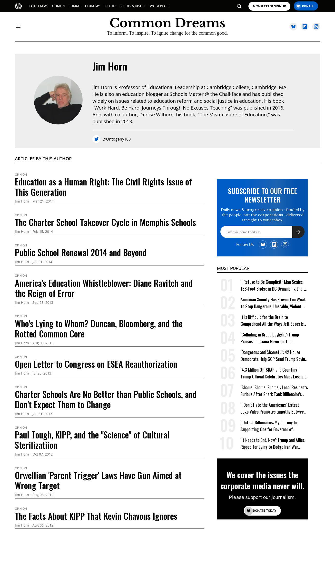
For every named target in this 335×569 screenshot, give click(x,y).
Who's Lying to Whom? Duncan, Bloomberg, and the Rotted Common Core (99, 328)
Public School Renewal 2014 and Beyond (81, 252)
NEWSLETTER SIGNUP (269, 6)
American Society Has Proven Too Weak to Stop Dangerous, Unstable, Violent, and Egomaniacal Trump (273, 303)
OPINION (58, 6)
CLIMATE (75, 6)
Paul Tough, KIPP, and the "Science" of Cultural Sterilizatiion (92, 439)
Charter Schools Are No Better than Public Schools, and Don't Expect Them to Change (106, 399)
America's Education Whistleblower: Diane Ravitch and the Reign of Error (104, 287)
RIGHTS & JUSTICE (133, 6)
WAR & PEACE (159, 6)
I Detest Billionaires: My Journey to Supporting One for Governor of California (269, 426)
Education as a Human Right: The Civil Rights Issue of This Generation (103, 186)
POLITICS (110, 6)
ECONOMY (92, 6)
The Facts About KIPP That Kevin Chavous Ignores (96, 515)
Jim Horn (109, 66)
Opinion (21, 174)
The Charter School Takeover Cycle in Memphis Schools (105, 222)
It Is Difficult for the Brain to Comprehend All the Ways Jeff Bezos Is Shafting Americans (272, 320)
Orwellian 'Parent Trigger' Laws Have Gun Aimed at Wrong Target (98, 480)
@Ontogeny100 (117, 139)
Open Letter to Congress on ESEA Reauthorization (96, 363)
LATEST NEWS (38, 6)
